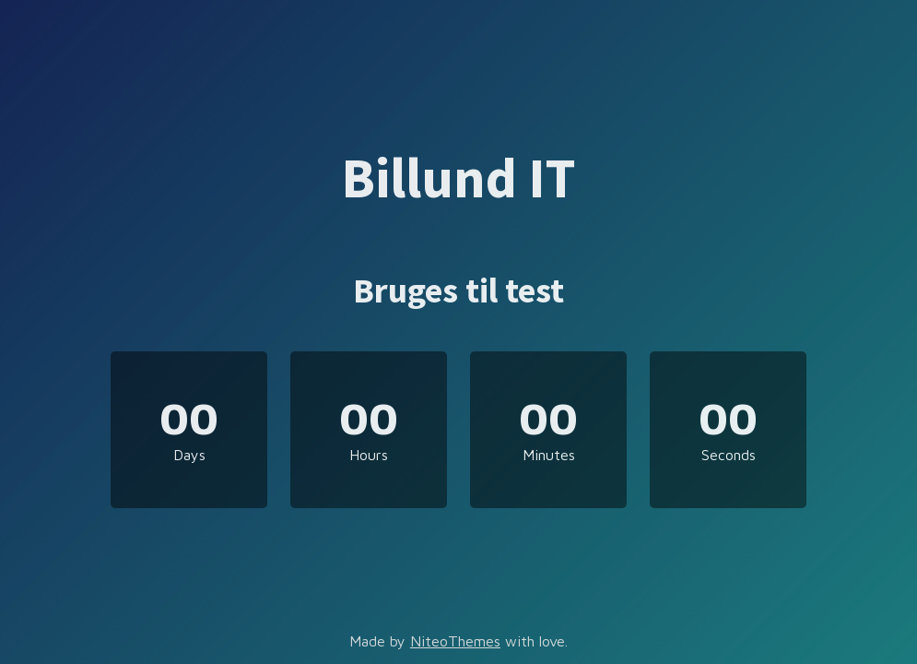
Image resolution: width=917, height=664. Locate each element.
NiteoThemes (455, 641)
